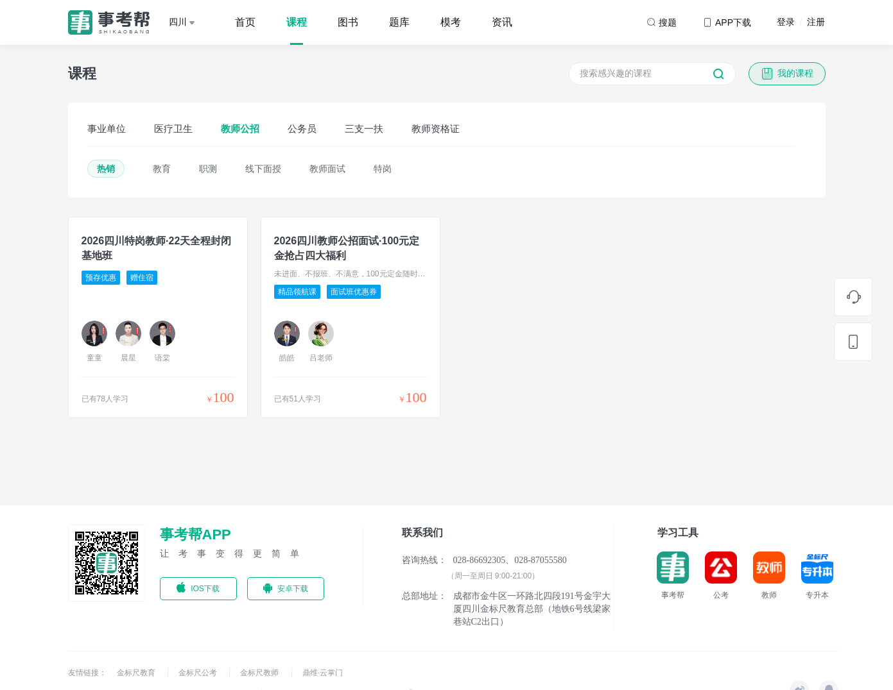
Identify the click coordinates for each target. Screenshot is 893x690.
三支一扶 (364, 128)
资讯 (502, 22)
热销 (106, 169)
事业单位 (106, 128)
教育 (162, 169)
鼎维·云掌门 (322, 672)
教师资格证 (436, 128)
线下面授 (263, 169)
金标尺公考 (198, 672)
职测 (208, 169)
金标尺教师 (260, 672)
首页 (245, 22)
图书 (348, 22)
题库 (399, 22)
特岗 (383, 169)
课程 (296, 22)
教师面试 (327, 169)
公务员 (302, 128)
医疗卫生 (173, 128)
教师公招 (240, 128)
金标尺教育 (137, 672)
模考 (450, 22)
